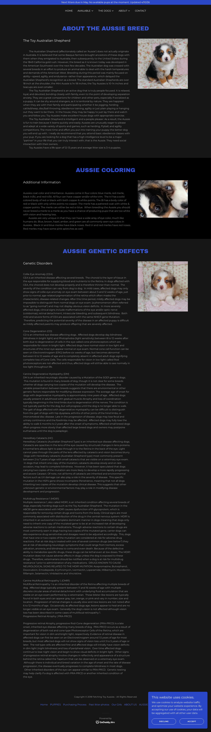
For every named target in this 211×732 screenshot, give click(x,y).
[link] (105, 722)
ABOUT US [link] (130, 704)
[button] (86, 11)
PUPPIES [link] (55, 704)
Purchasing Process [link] (74, 704)
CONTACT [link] (140, 10)
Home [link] (69, 10)
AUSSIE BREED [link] (148, 704)
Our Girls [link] (117, 704)
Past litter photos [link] (99, 704)
